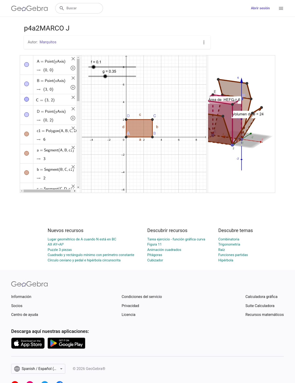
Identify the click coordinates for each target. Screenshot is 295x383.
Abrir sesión (260, 8)
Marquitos (48, 42)
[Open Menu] (281, 8)
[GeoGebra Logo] (29, 8)
